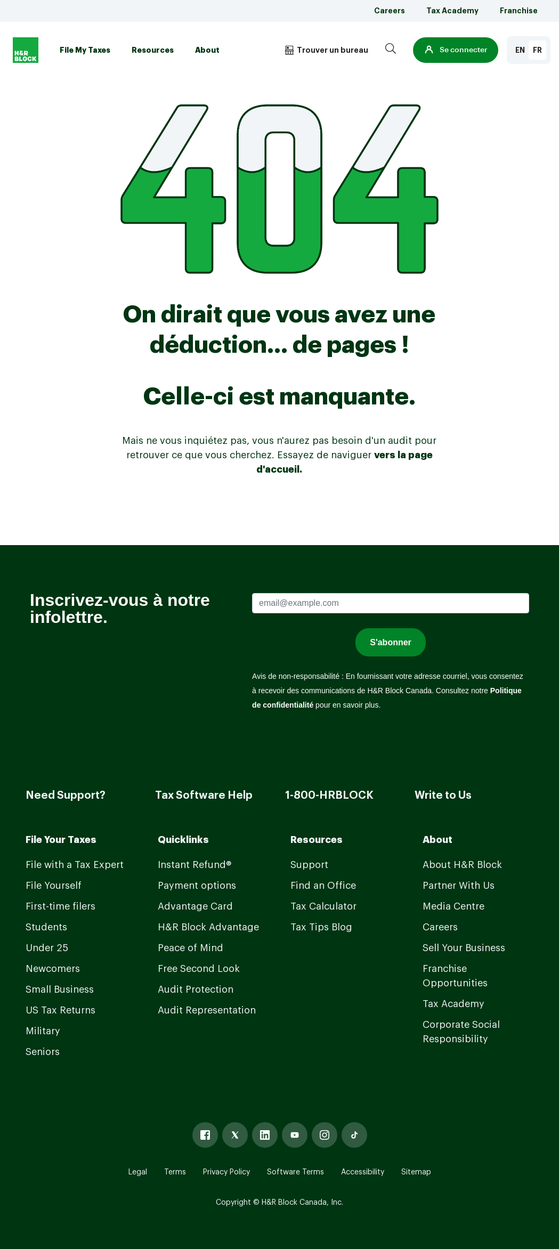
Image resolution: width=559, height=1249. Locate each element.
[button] (455, 50)
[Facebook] (205, 1135)
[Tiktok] (354, 1135)
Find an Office (323, 885)
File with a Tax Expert (75, 865)
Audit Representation (207, 1010)
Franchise (519, 10)
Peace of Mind (190, 948)
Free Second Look (199, 969)
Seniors (43, 1052)
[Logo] (25, 50)
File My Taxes (85, 50)
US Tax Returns (60, 1010)
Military (43, 1031)
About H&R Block (462, 865)
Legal (137, 1172)
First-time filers (60, 906)
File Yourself (54, 885)
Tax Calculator (323, 906)
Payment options (197, 885)
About (207, 50)
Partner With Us (459, 885)
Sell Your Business (464, 948)
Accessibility (362, 1172)
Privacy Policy (226, 1172)
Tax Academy (452, 10)
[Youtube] (294, 1135)
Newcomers (53, 969)
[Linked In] (265, 1135)
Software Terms (295, 1172)
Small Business (60, 989)
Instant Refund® (194, 865)
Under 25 (47, 948)
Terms (175, 1172)
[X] (235, 1135)
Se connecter (456, 50)
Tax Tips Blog (321, 927)
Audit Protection (195, 989)
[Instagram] (324, 1135)
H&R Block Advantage (208, 927)
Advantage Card (195, 906)
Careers (389, 10)
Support (309, 865)
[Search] (390, 50)
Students (46, 927)
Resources (153, 50)
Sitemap (416, 1172)
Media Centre (453, 906)
